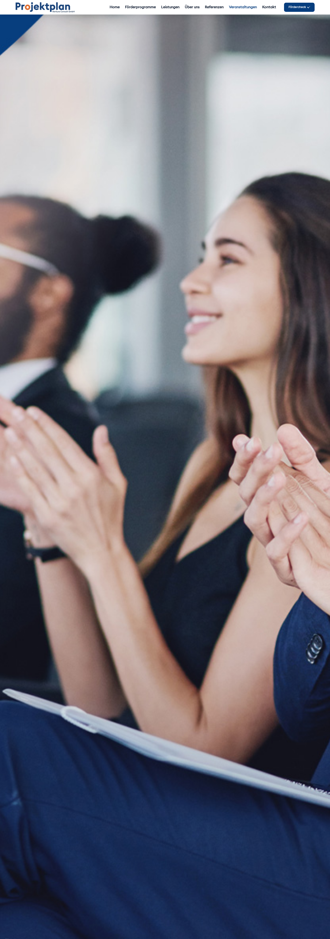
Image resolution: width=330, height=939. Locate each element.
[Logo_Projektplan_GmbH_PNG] (45, 7)
